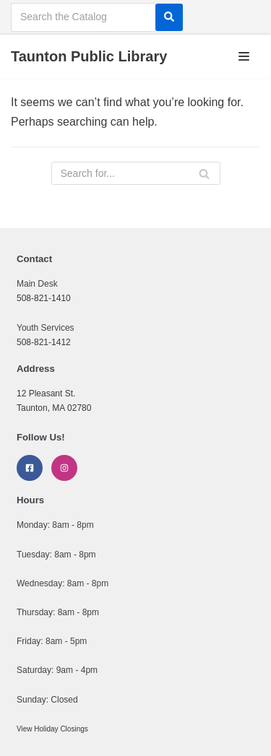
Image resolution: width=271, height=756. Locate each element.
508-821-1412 (44, 342)
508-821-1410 (44, 298)
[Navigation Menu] (244, 56)
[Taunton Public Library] (89, 57)
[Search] (169, 17)
